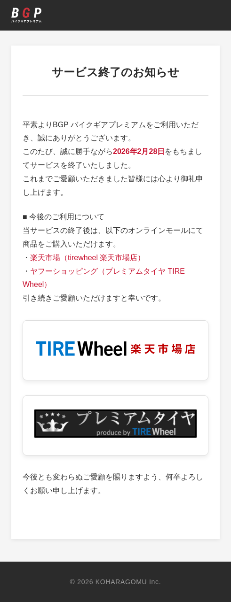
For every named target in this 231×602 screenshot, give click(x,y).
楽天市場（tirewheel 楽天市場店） (87, 258)
